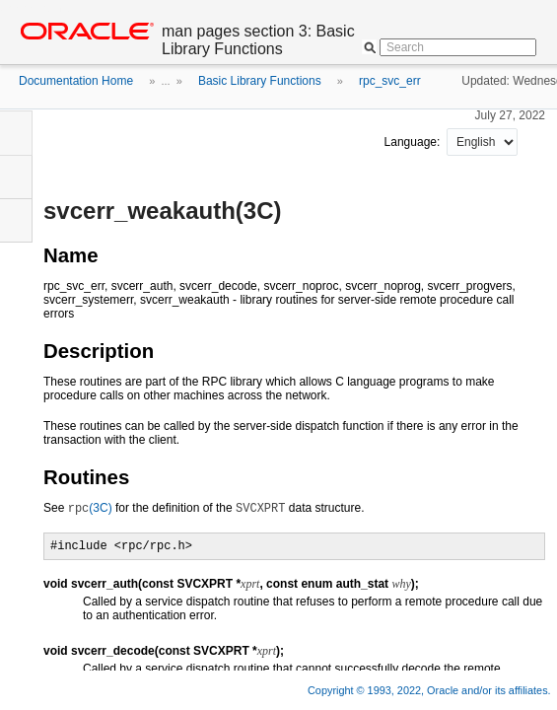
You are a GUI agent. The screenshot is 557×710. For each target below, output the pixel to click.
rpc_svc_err (390, 81)
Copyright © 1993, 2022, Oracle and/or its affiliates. (431, 690)
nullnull (482, 142)
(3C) (90, 508)
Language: (414, 142)
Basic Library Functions (259, 81)
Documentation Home (76, 81)
